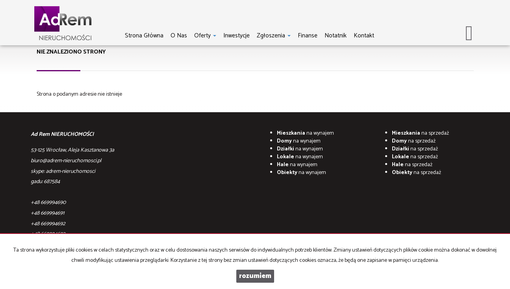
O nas (179, 35)
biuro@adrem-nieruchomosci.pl (66, 160)
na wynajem (305, 133)
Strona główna (144, 35)
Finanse (307, 35)
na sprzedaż (420, 133)
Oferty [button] (205, 35)
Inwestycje (236, 35)
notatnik (336, 35)
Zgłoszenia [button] (274, 35)
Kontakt (364, 35)
